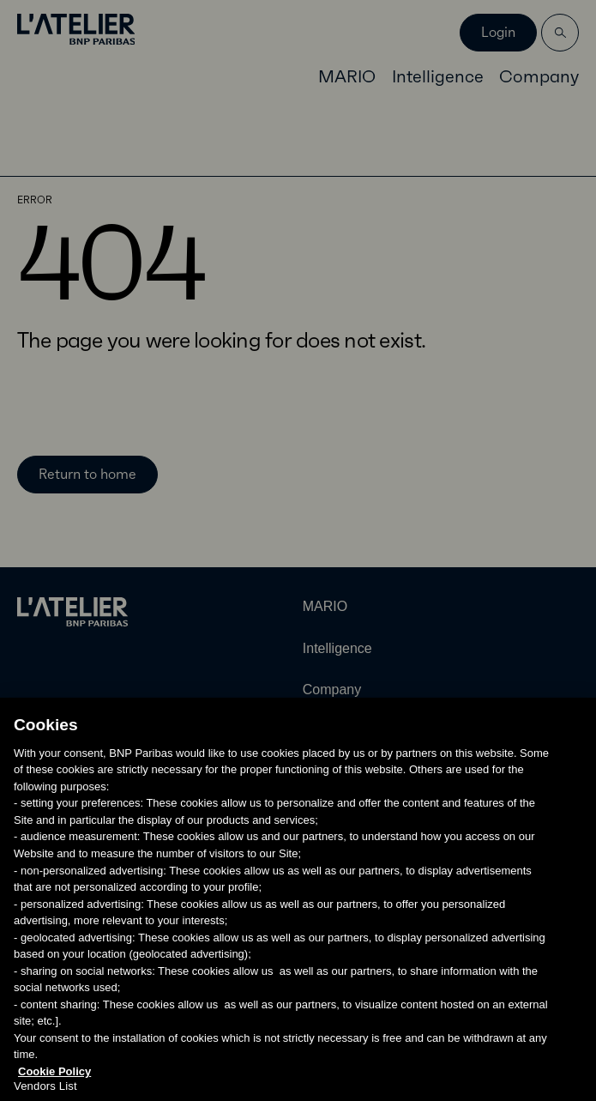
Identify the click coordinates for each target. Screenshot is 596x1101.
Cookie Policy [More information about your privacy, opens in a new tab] (54, 1092)
